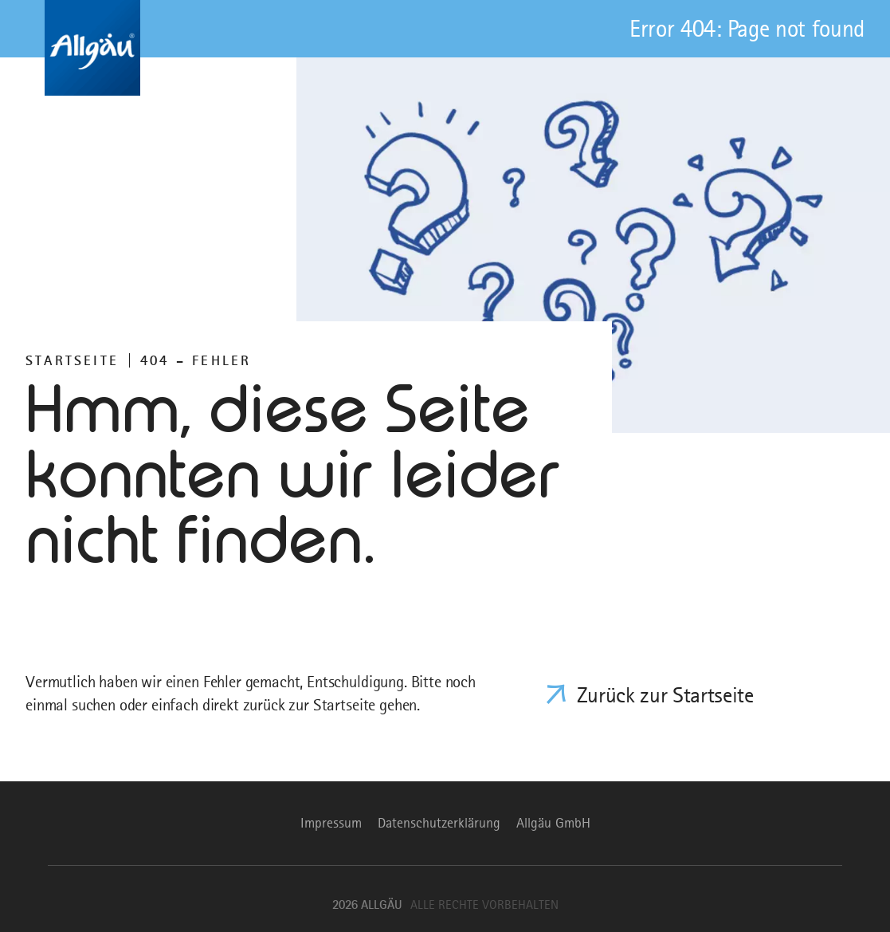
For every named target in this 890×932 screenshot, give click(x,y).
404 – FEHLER (195, 360)
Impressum (331, 823)
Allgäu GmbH (553, 823)
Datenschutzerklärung (439, 823)
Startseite (72, 360)
